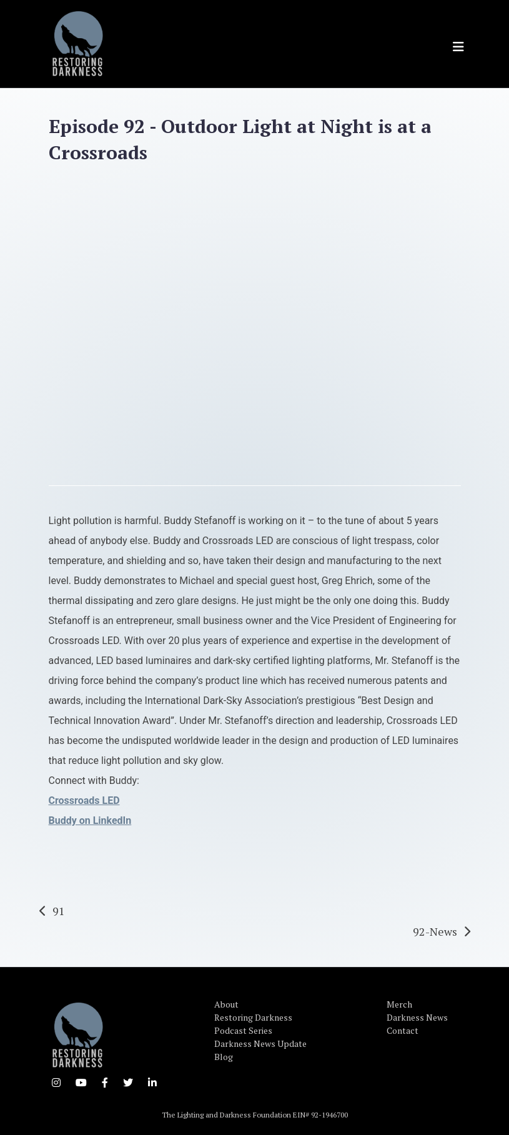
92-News (435, 931)
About (226, 1004)
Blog (223, 1057)
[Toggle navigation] (458, 46)
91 (58, 910)
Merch (399, 1004)
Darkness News (417, 1017)
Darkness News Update (260, 1043)
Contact (402, 1030)
